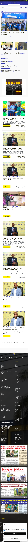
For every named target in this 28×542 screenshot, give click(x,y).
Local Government (4, 388)
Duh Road (16, 390)
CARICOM (2, 439)
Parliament (2, 394)
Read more (6, 125)
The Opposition (17, 424)
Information (2, 382)
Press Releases (3, 395)
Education (2, 372)
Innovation (16, 370)
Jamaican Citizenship (4, 429)
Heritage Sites (3, 417)
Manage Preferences (14, 538)
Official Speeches (17, 379)
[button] (25, 524)
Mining (2, 389)
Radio (1, 521)
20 (17, 342)
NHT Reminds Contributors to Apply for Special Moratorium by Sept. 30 (13, 149)
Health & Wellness (4, 379)
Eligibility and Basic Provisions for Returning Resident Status (6, 426)
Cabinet (2, 365)
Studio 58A (16, 382)
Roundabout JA (17, 401)
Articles (1, 522)
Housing (3, 58)
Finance (16, 367)
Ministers (16, 411)
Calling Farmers (17, 388)
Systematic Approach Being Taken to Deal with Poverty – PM (13, 119)
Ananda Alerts (3, 440)
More (1, 436)
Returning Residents (4, 424)
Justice (2, 385)
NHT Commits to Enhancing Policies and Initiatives (13, 178)
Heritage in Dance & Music (5, 418)
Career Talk (16, 389)
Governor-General (18, 408)
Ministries (16, 442)
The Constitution (17, 436)
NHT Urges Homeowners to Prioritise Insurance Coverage (11, 59)
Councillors (16, 415)
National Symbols (4, 415)
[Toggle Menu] (1, 3)
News (26, 7)
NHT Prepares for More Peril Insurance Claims (13, 298)
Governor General (3, 378)
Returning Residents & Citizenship (7, 422)
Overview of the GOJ (18, 418)
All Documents (17, 439)
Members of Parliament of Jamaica (20, 412)
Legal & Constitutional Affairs (5, 387)
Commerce (2, 366)
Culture (2, 367)
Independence (3, 411)
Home (21, 7)
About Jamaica (3, 405)
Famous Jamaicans (4, 438)
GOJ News (16, 394)
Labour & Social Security (4, 386)
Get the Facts (17, 380)
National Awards (3, 416)
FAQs (2, 435)
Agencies (16, 443)
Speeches (16, 425)
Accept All (15, 533)
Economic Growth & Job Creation (6, 371)
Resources (2, 431)
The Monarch (17, 419)
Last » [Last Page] (24, 342)
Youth (1, 401)
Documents (17, 434)
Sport (1, 396)
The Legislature (17, 421)
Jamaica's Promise (18, 396)
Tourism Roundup (17, 398)
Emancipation (3, 408)
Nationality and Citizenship (5, 428)
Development (3, 370)
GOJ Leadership (17, 405)
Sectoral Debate (17, 383)
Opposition (2, 393)
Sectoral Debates (18, 431)
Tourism (2, 399)
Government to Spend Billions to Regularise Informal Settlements (13, 65)
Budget (2, 364)
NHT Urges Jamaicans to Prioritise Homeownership (12, 208)
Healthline (16, 395)
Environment (3, 374)
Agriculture (2, 363)
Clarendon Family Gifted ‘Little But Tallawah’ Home (10, 70)
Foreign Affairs (3, 377)
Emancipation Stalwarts (5, 409)
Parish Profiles (3, 419)
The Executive (17, 420)
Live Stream (17, 381)
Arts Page (16, 387)
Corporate (8, 357)
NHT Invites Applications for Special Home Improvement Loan (13, 269)
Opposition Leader (18, 410)
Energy (2, 373)
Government (3, 357)
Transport (2, 400)
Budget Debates (17, 430)
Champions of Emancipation (5, 410)
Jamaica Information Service (14, 4)
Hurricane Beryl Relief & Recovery (21, 357)
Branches (16, 416)
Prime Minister (17, 409)
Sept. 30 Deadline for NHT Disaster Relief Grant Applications (12, 239)
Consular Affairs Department (5, 427)
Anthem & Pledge (4, 412)
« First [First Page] (8, 342)
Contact (12, 357)
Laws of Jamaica (17, 437)
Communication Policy (18, 438)
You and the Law (17, 402)
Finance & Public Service (5, 375)
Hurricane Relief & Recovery (16, 236)
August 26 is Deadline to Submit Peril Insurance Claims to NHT (13, 328)
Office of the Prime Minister (16, 146)
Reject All (14, 536)
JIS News (16, 376)
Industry (2, 381)
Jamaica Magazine (18, 375)
